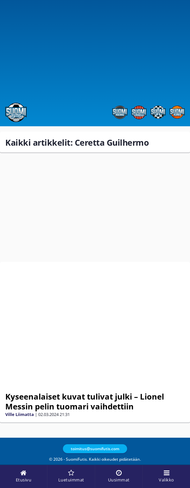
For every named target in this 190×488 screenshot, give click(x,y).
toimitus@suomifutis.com (95, 448)
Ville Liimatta (19, 414)
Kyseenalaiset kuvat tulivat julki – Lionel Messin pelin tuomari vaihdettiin (84, 401)
